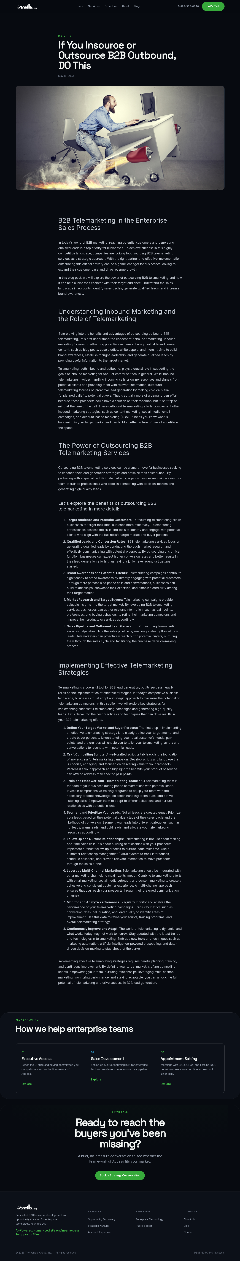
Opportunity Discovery (101, 1219)
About (125, 6)
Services (93, 6)
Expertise (110, 6)
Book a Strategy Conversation (120, 1175)
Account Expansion (99, 1232)
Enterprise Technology (149, 1219)
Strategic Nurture (98, 1225)
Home (79, 6)
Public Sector (144, 1225)
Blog (137, 6)
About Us (189, 1219)
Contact (188, 1232)
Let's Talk (213, 6)
